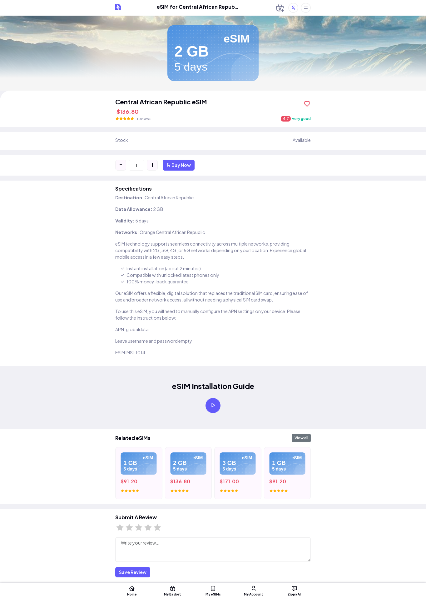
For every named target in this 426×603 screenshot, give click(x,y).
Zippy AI (294, 590)
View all (301, 438)
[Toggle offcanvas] (306, 8)
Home (131, 590)
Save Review (132, 572)
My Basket (172, 590)
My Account (253, 590)
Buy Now (178, 165)
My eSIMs (213, 590)
